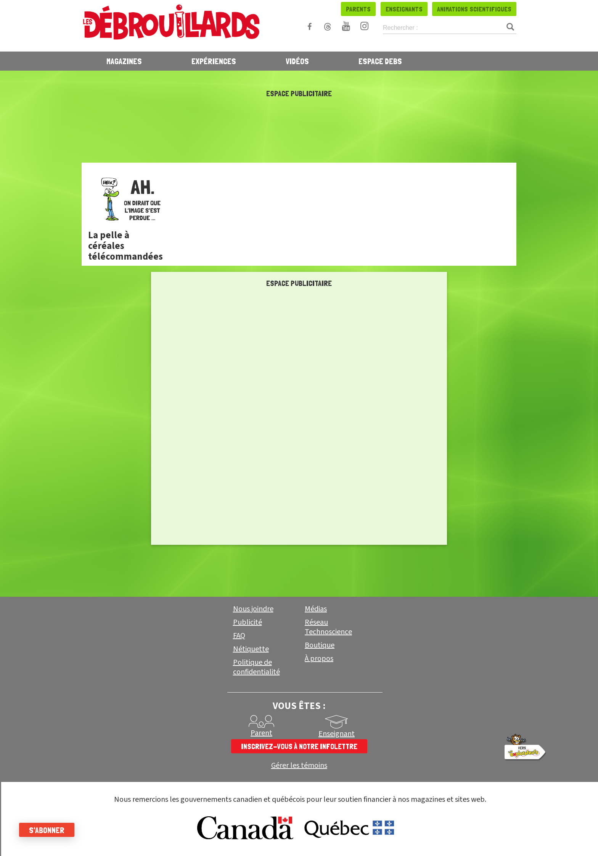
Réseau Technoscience (328, 627)
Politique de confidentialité (256, 667)
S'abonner (46, 830)
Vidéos (297, 61)
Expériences (213, 61)
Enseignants (404, 9)
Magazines (124, 61)
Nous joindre (253, 609)
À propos (319, 658)
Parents (358, 9)
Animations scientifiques (474, 9)
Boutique (319, 645)
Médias (316, 609)
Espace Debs (380, 61)
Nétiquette (251, 649)
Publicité (247, 622)
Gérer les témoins (299, 765)
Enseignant (336, 733)
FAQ (239, 635)
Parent (261, 733)
